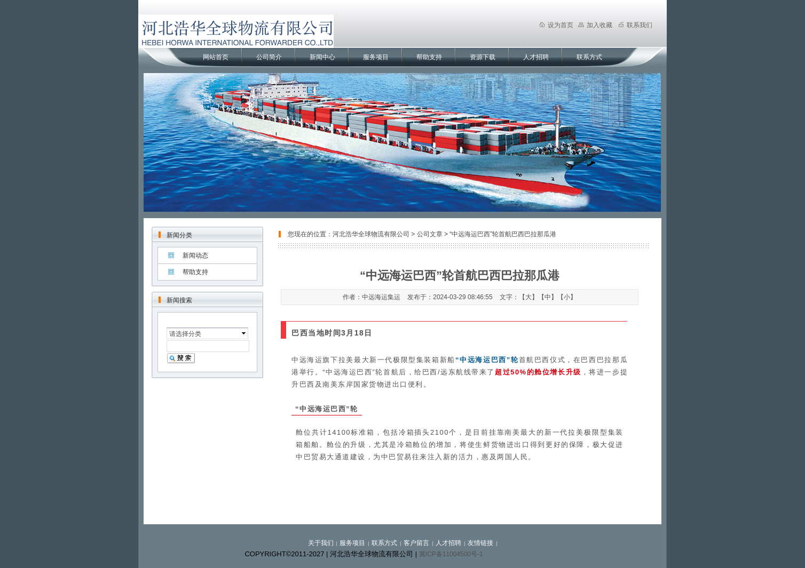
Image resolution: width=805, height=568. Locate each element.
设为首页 (556, 25)
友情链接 (480, 543)
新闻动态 (195, 255)
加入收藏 (595, 25)
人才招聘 (536, 57)
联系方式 (589, 57)
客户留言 (416, 543)
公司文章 (430, 234)
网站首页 (215, 57)
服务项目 (376, 57)
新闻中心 (322, 57)
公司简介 (269, 57)
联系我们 (635, 25)
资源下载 (482, 57)
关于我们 (321, 543)
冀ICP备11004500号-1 (451, 554)
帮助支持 (429, 57)
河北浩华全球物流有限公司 (371, 234)
